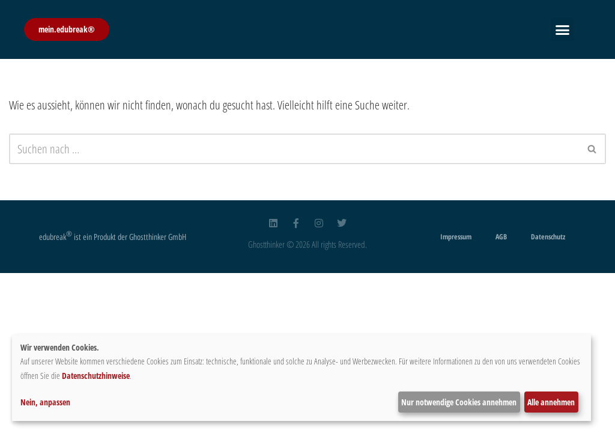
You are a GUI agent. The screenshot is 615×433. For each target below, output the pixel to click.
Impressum (455, 237)
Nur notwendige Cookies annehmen (459, 402)
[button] (562, 29)
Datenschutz (548, 237)
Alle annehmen (551, 402)
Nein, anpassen (45, 402)
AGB (501, 237)
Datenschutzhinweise (96, 375)
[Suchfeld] (294, 149)
